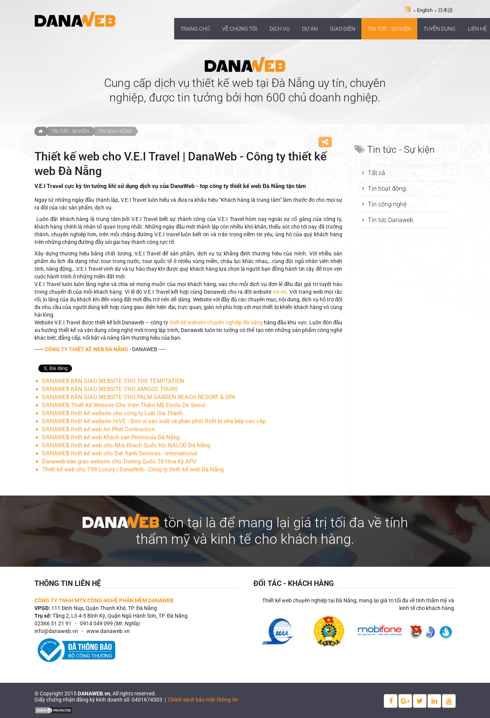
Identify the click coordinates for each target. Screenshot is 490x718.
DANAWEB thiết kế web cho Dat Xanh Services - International (120, 453)
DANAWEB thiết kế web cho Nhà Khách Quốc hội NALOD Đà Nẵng (126, 445)
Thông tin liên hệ (67, 583)
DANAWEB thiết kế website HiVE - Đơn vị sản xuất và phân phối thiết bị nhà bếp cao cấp (154, 421)
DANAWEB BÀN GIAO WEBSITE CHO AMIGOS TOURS (110, 389)
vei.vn (279, 292)
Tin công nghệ (387, 204)
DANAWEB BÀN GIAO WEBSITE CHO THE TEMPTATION (113, 381)
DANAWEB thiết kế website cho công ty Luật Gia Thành (112, 413)
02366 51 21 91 (53, 623)
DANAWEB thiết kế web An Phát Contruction (98, 429)
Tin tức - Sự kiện (70, 131)
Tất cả (376, 173)
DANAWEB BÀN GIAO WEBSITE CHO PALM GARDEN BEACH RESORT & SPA (138, 397)
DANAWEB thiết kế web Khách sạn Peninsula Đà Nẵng (111, 437)
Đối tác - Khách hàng (293, 583)
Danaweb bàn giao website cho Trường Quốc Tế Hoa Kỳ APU (119, 461)
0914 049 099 (96, 623)
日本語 (445, 10)
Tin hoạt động (115, 131)
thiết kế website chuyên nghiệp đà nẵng (216, 322)
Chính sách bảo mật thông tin (203, 700)
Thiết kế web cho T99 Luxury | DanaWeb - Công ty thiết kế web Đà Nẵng (133, 469)
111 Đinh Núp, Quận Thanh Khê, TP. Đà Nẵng (104, 608)
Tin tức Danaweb (390, 220)
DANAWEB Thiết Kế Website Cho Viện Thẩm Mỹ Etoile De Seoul (123, 405)
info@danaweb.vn (56, 631)
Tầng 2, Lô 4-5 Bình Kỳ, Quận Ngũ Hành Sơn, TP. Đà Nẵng (120, 616)
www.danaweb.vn (108, 631)
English (425, 10)
